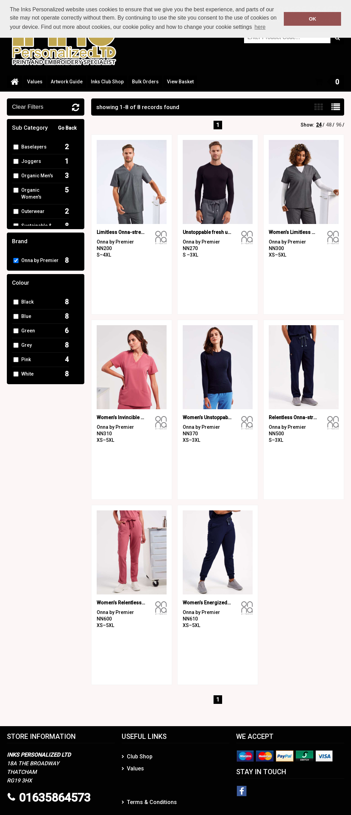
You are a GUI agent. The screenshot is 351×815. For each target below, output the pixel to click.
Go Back (67, 128)
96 (338, 125)
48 (328, 125)
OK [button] (312, 19)
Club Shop (140, 756)
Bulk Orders (145, 81)
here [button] (260, 27)
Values (35, 81)
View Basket (180, 81)
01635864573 (54, 797)
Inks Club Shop (107, 81)
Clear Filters (28, 107)
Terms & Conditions (152, 802)
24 (319, 125)
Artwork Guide (67, 81)
